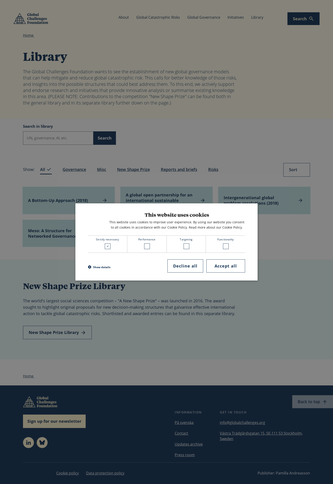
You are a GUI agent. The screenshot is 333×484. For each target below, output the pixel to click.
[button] (99, 267)
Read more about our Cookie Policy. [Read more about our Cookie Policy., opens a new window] (216, 227)
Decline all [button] (185, 266)
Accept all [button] (226, 266)
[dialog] (166, 241)
